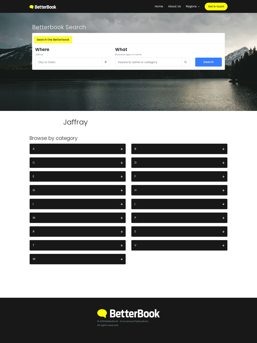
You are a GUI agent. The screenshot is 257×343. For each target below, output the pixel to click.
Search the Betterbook (53, 40)
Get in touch (216, 6)
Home (159, 6)
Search (208, 62)
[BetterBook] (42, 6)
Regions (191, 6)
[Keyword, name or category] (148, 62)
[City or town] (68, 62)
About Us (174, 6)
